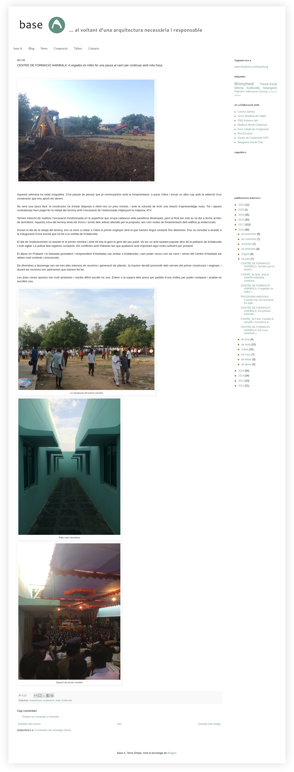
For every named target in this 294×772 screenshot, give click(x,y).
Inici (119, 724)
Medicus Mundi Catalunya (252, 124)
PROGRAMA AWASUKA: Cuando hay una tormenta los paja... (257, 299)
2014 (241, 375)
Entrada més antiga (209, 724)
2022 (241, 204)
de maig (246, 344)
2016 (241, 229)
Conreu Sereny (246, 111)
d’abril (245, 349)
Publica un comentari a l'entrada (40, 716)
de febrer (246, 359)
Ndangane (270, 88)
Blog (31, 48)
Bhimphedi (244, 83)
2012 (241, 385)
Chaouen (273, 91)
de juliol (246, 258)
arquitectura (36, 700)
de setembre (248, 248)
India (58, 700)
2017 (241, 224)
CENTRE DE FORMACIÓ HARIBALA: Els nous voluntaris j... (255, 330)
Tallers (78, 48)
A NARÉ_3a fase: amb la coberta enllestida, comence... (255, 277)
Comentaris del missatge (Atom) (53, 730)
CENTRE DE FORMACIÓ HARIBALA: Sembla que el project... (257, 266)
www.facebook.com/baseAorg (251, 66)
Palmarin (239, 91)
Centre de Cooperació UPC (253, 137)
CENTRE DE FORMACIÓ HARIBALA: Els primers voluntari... (256, 310)
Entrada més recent (29, 724)
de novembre (249, 239)
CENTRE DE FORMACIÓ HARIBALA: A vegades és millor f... (257, 288)
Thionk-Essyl (268, 84)
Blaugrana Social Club (250, 142)
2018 (241, 219)
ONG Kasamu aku (248, 120)
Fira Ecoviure (245, 133)
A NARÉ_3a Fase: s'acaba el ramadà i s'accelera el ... (257, 320)
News (44, 48)
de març (246, 354)
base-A (18, 48)
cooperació (48, 700)
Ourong (263, 91)
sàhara (237, 95)
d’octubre (247, 244)
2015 (241, 370)
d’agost (245, 254)
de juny (245, 339)
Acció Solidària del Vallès (252, 116)
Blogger (171, 753)
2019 (241, 214)
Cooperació (61, 48)
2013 (241, 380)
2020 (241, 209)
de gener (246, 364)
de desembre (249, 234)
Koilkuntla (67, 700)
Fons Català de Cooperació (253, 129)
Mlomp (239, 88)
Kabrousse (252, 91)
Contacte (93, 48)
